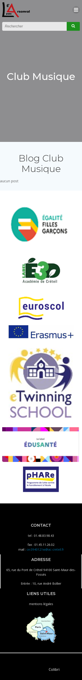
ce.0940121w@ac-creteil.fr (45, 549)
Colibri (54, 669)
